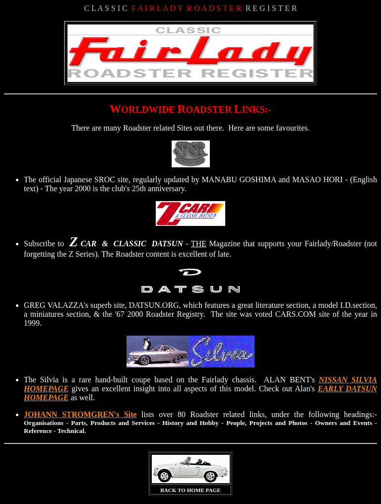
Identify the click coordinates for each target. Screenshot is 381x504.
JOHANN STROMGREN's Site (80, 414)
